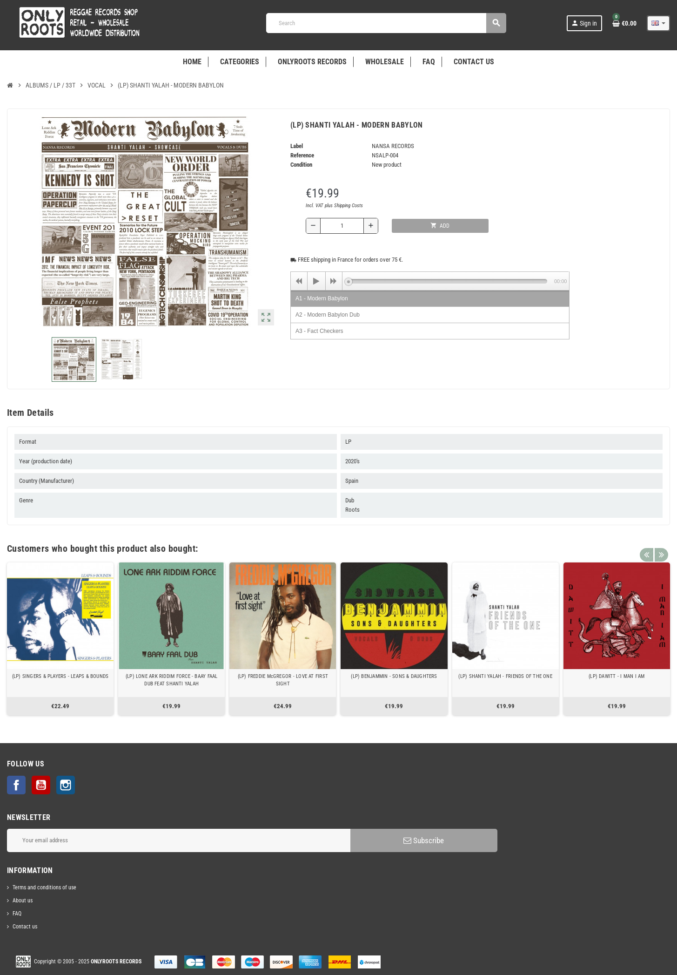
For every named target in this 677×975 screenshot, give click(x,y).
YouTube (41, 785)
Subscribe (423, 840)
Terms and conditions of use (44, 887)
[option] (60, 638)
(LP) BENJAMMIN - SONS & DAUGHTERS (394, 676)
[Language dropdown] (658, 23)
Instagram (65, 785)
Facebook (16, 785)
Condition (301, 164)
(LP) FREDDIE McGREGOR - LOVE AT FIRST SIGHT (283, 680)
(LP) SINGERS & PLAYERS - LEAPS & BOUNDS (60, 676)
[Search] (386, 23)
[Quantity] (342, 225)
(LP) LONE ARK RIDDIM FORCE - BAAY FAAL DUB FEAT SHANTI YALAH (172, 680)
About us (23, 900)
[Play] (316, 281)
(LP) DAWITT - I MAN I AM (616, 676)
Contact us (25, 926)
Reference (302, 155)
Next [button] (661, 546)
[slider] (448, 281)
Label (296, 145)
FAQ (17, 913)
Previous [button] (646, 546)
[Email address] (178, 840)
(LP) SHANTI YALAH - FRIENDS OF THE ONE (505, 676)
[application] (430, 280)
